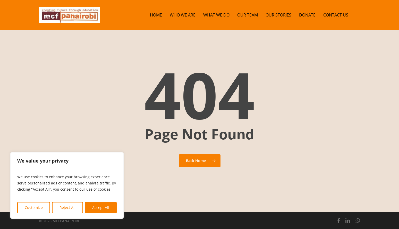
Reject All (67, 207)
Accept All (100, 207)
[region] (67, 185)
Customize (34, 207)
